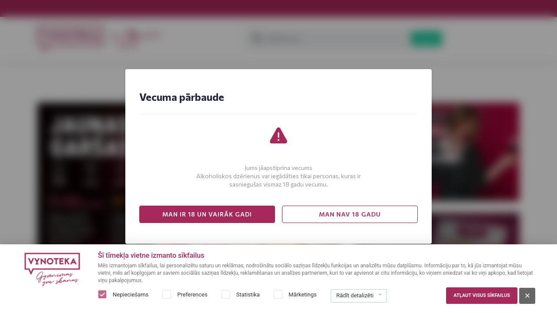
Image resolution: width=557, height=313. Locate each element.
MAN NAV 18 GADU (350, 214)
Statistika (248, 294)
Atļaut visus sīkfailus (481, 295)
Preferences (192, 294)
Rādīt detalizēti (355, 295)
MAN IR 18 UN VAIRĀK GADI (207, 214)
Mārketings (303, 294)
